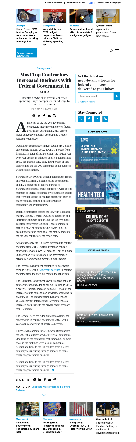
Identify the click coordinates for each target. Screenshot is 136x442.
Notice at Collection (53, 3)
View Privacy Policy (86, 102)
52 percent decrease (49, 269)
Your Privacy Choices (80, 3)
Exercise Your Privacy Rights (109, 3)
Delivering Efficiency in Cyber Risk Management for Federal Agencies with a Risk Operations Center (96, 276)
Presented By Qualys (87, 285)
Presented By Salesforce (89, 322)
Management (44, 68)
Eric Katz (36, 109)
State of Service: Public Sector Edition (95, 316)
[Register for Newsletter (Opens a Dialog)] (117, 96)
